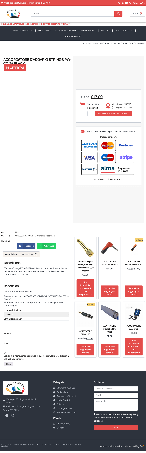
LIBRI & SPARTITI (88, 30)
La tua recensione (13, 318)
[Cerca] (118, 14)
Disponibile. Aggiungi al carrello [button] (109, 291)
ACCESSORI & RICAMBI (65, 30)
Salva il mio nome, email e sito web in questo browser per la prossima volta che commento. (36, 358)
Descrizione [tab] (11, 254)
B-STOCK (105, 30)
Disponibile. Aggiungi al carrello (115, 113)
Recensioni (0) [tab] (29, 254)
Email (7, 343)
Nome (7, 333)
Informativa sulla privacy (126, 416)
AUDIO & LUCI (44, 30)
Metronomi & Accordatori (45, 236)
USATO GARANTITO (124, 30)
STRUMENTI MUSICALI (23, 30)
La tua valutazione (13, 310)
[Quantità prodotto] (91, 113)
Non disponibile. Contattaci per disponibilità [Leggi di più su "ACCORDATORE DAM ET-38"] (134, 346)
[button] (26, 246)
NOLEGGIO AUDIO (73, 36)
